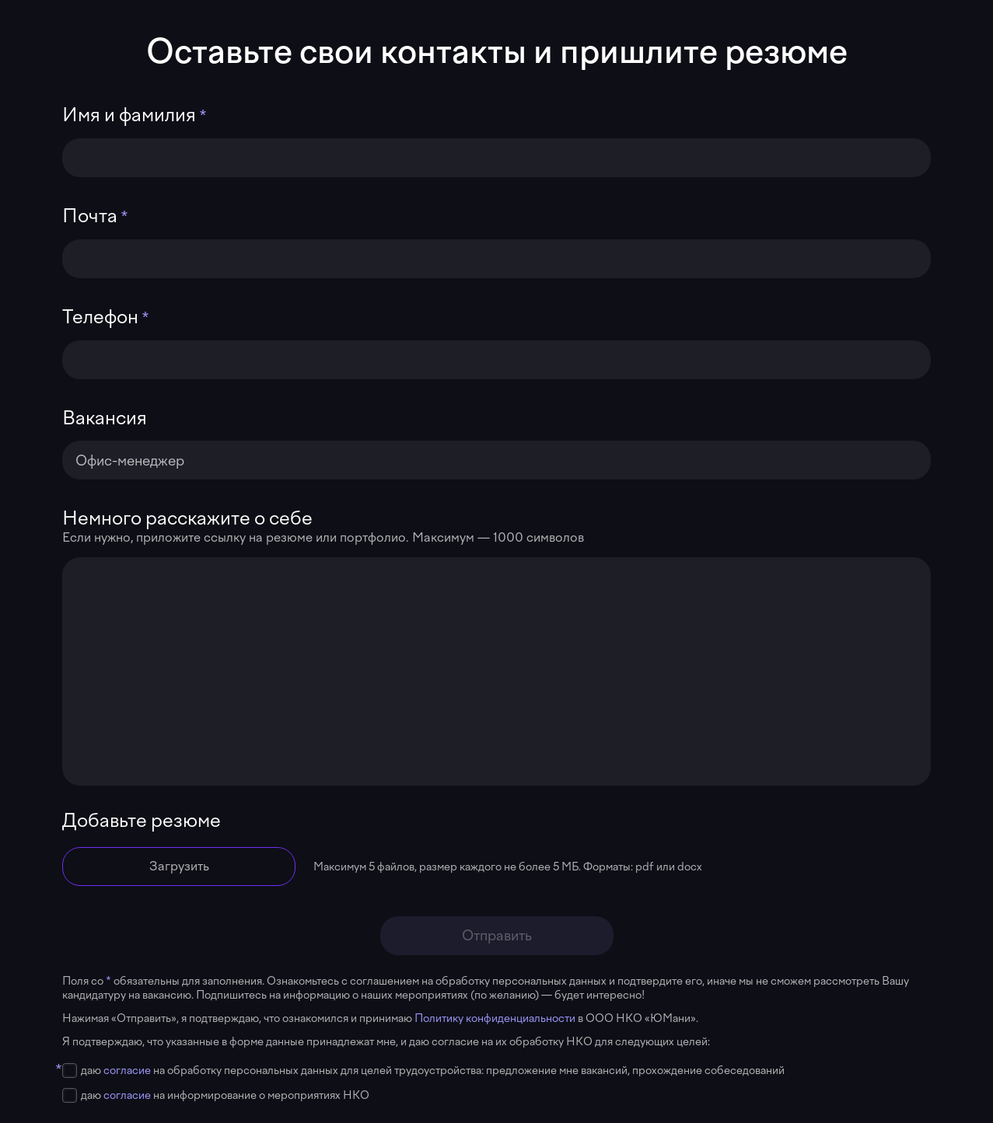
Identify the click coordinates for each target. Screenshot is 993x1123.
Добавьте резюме (141, 821)
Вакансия (104, 418)
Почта (89, 216)
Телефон (100, 317)
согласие (127, 1070)
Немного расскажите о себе (187, 518)
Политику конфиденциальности (496, 1018)
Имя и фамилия (129, 115)
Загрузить (179, 866)
